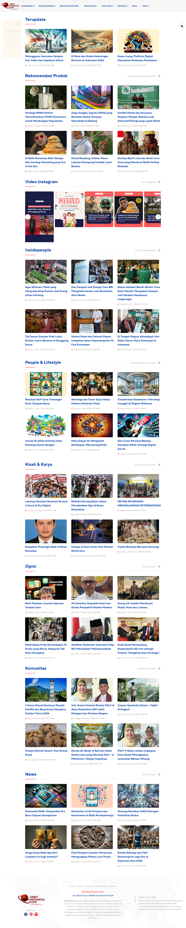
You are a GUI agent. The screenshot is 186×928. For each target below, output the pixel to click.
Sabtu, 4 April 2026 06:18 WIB (87, 350)
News (145, 6)
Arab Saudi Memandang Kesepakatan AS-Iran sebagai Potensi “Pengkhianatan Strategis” (139, 649)
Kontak (112, 886)
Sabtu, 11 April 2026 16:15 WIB (41, 450)
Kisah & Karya (90, 6)
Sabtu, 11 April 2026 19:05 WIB (41, 66)
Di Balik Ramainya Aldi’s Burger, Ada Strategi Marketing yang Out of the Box (45, 162)
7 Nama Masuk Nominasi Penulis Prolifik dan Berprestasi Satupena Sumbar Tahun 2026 (45, 709)
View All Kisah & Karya (148, 464)
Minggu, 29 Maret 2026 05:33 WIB (89, 719)
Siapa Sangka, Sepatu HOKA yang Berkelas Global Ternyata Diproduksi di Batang (91, 117)
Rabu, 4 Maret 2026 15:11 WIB (133, 511)
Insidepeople (27, 6)
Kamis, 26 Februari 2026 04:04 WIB (89, 556)
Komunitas (107, 6)
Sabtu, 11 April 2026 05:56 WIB (41, 300)
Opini (134, 6)
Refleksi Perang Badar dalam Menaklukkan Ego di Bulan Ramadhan (88, 505)
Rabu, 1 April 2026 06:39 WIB (40, 171)
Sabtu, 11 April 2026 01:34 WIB (87, 654)
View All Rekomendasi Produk (144, 76)
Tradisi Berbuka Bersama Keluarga (138, 547)
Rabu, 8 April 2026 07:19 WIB (86, 126)
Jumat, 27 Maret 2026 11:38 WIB (134, 715)
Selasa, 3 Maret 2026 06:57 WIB (42, 556)
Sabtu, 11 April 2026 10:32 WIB (87, 613)
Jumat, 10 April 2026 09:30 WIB (134, 658)
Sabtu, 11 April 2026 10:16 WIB (133, 613)
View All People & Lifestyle (145, 362)
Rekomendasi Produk (69, 6)
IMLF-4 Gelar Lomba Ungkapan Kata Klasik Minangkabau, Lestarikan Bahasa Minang (137, 755)
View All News (151, 774)
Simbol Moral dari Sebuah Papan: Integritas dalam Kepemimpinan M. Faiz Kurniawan (92, 340)
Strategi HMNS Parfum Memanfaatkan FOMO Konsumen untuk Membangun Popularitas (45, 117)
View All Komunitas (149, 668)
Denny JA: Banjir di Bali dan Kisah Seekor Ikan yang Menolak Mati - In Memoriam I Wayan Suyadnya (92, 755)
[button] (27, 217)
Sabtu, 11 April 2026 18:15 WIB (133, 66)
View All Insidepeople (148, 250)
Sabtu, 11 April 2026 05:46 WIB (41, 658)
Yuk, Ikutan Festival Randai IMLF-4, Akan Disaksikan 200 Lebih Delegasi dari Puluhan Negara (92, 709)
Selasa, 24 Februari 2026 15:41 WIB (135, 552)
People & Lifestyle (46, 6)
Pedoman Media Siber (96, 886)
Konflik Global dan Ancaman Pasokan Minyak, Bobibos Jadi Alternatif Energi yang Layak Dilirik (139, 117)
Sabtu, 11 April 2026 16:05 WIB (87, 862)
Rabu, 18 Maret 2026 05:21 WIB (133, 764)
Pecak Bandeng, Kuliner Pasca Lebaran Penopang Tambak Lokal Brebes (91, 162)
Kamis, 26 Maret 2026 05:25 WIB (88, 171)
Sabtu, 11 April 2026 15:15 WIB (133, 454)
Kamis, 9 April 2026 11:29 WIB (87, 300)
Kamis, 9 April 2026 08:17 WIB (41, 719)
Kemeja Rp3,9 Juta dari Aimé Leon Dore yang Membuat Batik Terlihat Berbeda (139, 162)
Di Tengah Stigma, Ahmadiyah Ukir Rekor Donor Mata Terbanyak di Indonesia (138, 340)
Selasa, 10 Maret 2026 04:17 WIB (42, 511)
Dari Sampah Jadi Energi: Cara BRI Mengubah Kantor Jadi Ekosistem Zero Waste (92, 291)
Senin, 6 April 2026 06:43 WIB (41, 350)
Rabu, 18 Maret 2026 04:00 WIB (134, 171)
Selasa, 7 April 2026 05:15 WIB (133, 304)
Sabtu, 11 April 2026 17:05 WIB (133, 821)
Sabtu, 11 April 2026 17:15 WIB (87, 409)
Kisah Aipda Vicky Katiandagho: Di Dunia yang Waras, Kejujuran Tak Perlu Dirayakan (46, 649)
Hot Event (121, 6)
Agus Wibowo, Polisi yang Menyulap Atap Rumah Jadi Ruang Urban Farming (46, 291)
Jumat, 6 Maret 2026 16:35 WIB (87, 515)
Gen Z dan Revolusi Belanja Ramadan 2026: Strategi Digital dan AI (137, 445)
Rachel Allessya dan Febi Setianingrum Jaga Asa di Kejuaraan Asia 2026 (133, 857)
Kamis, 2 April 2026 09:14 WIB (133, 350)
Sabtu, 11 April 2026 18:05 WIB (41, 821)
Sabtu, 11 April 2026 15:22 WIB (41, 613)
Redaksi (80, 886)
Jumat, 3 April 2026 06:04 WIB (133, 126)
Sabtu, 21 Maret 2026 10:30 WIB (88, 764)
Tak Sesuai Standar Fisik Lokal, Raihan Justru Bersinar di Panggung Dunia (46, 340)
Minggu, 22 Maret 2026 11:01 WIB (42, 760)
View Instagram (151, 182)
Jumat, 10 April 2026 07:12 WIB (41, 126)
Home (71, 886)
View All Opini (151, 566)
